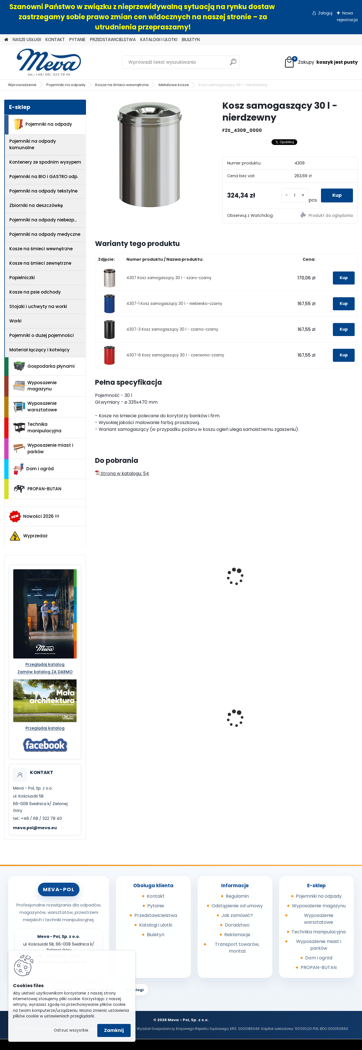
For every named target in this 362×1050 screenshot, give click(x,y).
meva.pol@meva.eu (35, 828)
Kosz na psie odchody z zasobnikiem (125, 717)
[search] (233, 64)
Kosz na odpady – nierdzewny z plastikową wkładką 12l (326, 580)
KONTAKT (55, 39)
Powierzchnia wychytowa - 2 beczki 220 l (190, 717)
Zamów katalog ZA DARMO (45, 672)
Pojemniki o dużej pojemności (41, 335)
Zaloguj (325, 13)
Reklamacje (237, 934)
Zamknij (114, 1030)
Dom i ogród (33, 469)
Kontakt (156, 896)
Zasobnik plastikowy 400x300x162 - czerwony (326, 717)
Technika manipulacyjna (37, 427)
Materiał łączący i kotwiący (39, 350)
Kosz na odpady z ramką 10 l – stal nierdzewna (185, 580)
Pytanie (155, 906)
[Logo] (43, 62)
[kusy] (294, 195)
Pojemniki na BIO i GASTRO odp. (43, 176)
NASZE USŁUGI (27, 39)
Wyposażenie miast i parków (43, 448)
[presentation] (97, 570)
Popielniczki (22, 278)
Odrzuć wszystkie (71, 1030)
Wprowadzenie (22, 84)
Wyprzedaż (28, 536)
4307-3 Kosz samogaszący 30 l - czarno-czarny (172, 329)
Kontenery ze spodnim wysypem (45, 162)
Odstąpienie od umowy (237, 906)
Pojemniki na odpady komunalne (32, 144)
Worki (15, 321)
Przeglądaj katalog (44, 664)
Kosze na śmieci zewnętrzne (40, 263)
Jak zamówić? (237, 915)
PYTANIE (77, 39)
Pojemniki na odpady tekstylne (43, 191)
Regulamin (237, 896)
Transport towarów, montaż (237, 947)
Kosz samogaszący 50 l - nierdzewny (125, 578)
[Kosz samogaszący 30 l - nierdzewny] (149, 154)
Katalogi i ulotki (155, 925)
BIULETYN (191, 39)
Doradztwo (237, 925)
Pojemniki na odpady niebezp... (43, 220)
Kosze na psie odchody (35, 292)
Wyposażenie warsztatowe (35, 406)
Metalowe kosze (174, 84)
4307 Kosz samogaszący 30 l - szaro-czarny (169, 278)
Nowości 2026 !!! (34, 516)
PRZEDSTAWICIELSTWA (113, 39)
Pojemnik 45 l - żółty (254, 715)
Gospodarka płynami (44, 366)
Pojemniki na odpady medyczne (44, 234)
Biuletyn (155, 934)
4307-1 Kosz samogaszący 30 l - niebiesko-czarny (174, 303)
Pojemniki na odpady (65, 84)
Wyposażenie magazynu (35, 386)
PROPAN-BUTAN (37, 489)
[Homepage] (6, 39)
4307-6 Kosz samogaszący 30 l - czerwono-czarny (175, 355)
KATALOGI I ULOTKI (158, 39)
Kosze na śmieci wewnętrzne (122, 84)
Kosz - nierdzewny (252, 564)
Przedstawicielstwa (155, 915)
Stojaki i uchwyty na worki (38, 306)
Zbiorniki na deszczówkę (36, 205)
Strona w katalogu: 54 (122, 473)
